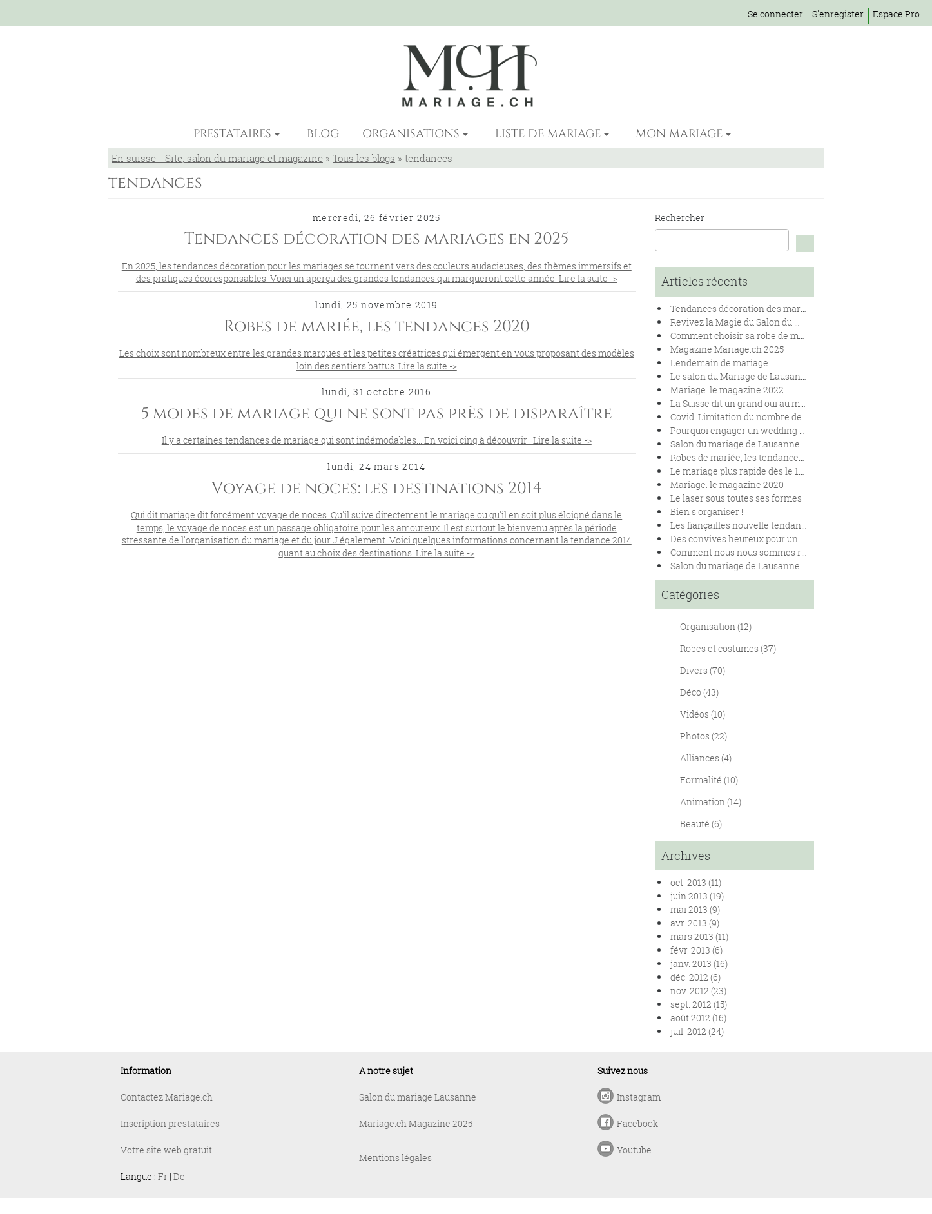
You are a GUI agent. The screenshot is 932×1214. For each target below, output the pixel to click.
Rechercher (679, 217)
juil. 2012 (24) (697, 1031)
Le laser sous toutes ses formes (736, 498)
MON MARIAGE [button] (679, 134)
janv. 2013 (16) (699, 963)
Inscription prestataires (170, 1123)
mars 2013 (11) (699, 936)
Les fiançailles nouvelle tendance (740, 525)
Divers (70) (702, 670)
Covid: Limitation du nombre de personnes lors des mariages (798, 417)
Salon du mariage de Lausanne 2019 (745, 566)
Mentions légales (395, 1157)
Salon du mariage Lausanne (417, 1097)
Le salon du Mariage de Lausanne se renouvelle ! (772, 376)
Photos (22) (703, 736)
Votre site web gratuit (166, 1150)
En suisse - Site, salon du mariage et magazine (217, 158)
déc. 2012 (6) (695, 977)
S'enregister (838, 14)
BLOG (323, 134)
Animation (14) (710, 802)
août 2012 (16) (698, 1018)
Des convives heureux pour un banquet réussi (766, 539)
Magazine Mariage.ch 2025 (727, 349)
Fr (163, 1176)
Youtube (634, 1150)
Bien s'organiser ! (706, 511)
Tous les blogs (364, 158)
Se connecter (775, 14)
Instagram (639, 1097)
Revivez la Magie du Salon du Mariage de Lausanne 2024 (789, 322)
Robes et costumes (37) (728, 648)
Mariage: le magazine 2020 (727, 484)
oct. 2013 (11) (695, 882)
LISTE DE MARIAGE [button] (548, 134)
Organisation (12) (716, 626)
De (179, 1176)
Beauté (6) (701, 823)
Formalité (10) (709, 780)
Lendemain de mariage (719, 363)
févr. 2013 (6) (696, 950)
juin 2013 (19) (697, 896)
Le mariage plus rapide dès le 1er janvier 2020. (767, 471)
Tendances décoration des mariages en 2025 (764, 308)
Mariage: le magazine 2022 (727, 390)
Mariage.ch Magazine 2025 (415, 1123)
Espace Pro (896, 14)
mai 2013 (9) (695, 909)
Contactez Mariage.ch (167, 1097)
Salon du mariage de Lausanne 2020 (746, 444)
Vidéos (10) (702, 714)
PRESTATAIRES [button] (232, 134)
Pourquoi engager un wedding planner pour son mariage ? (792, 430)
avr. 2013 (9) (694, 923)
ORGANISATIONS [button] (411, 134)
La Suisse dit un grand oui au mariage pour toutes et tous (788, 403)
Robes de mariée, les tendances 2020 (748, 457)
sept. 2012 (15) (698, 1004)
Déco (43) (699, 692)
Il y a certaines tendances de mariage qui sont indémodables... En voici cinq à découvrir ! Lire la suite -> (377, 440)
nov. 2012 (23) (698, 990)
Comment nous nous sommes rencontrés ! (759, 552)
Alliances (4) (706, 758)
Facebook (637, 1123)
